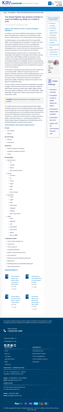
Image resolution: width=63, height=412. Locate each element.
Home (5, 12)
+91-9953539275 (8, 341)
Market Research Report (39, 353)
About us (7, 353)
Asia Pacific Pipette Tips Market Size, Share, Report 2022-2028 (35, 300)
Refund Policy (50, 408)
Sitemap (33, 410)
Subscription (35, 361)
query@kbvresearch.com (15, 380)
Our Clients (8, 356)
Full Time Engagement (38, 356)
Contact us (8, 364)
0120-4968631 (23, 378)
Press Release (11, 12)
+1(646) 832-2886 (59, 4)
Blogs (6, 361)
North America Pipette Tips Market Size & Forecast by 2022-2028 (15, 280)
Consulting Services (37, 350)
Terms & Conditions (39, 408)
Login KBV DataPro (10, 359)
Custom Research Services (40, 359)
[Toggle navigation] (6, 9)
